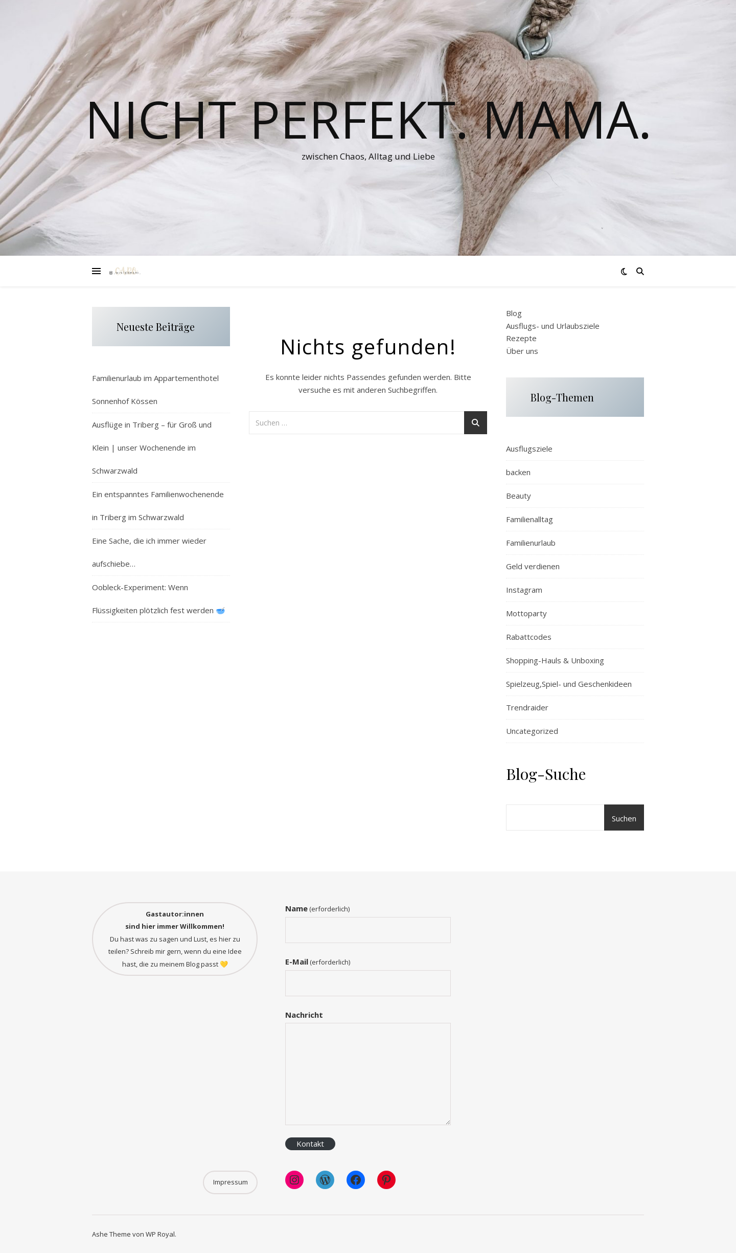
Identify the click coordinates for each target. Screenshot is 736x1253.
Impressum (230, 1182)
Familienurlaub (531, 543)
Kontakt (310, 1143)
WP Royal (160, 1234)
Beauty (518, 495)
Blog (514, 313)
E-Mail (317, 961)
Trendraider (527, 707)
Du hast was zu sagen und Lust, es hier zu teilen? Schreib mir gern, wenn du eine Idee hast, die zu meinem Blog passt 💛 (175, 939)
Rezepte (521, 338)
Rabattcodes (528, 637)
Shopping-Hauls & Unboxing (555, 660)
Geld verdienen (533, 566)
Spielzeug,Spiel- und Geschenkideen (569, 684)
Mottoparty (526, 613)
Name (317, 908)
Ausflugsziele (529, 448)
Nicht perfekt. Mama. (368, 118)
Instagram (524, 590)
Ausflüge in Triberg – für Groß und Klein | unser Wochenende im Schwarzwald (152, 447)
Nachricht (304, 1015)
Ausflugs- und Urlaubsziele (553, 326)
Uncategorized (532, 731)
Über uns (522, 351)
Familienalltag (529, 519)
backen (518, 472)
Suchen (624, 818)
